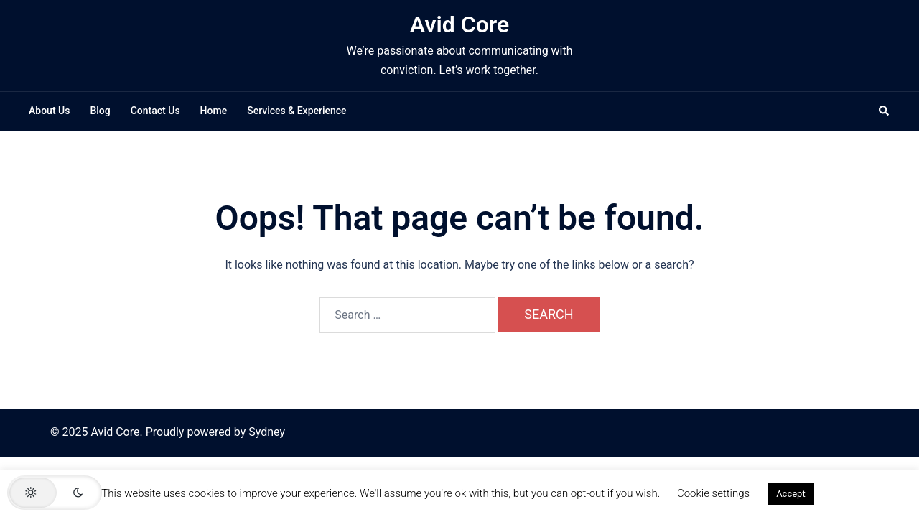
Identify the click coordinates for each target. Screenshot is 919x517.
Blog (100, 110)
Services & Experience (296, 110)
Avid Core (459, 24)
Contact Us (155, 110)
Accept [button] (791, 493)
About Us (49, 110)
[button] (884, 111)
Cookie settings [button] (713, 493)
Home (214, 110)
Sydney (266, 432)
